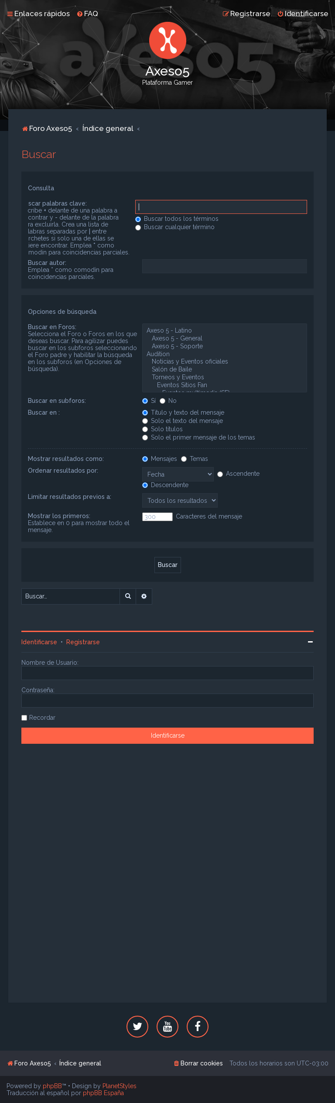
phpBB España (103, 1092)
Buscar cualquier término (175, 226)
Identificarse (39, 642)
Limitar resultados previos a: (69, 496)
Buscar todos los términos (177, 218)
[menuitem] (87, 13)
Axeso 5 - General (224, 339)
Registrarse (83, 642)
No (168, 400)
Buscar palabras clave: (54, 203)
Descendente (165, 484)
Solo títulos (162, 429)
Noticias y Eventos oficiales (224, 362)
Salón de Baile (224, 370)
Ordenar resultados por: (63, 470)
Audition (224, 354)
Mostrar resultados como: (66, 458)
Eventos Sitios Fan (224, 385)
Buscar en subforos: (57, 400)
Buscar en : (44, 412)
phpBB (52, 1085)
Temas (194, 458)
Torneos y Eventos (224, 377)
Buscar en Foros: (52, 326)
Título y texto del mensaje (183, 412)
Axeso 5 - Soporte (224, 346)
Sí (149, 400)
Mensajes (159, 458)
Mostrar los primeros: (59, 515)
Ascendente (238, 473)
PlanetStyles (120, 1085)
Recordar (42, 717)
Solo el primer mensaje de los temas (198, 437)
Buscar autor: (47, 262)
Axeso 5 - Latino (224, 331)
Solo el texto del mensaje (182, 420)
